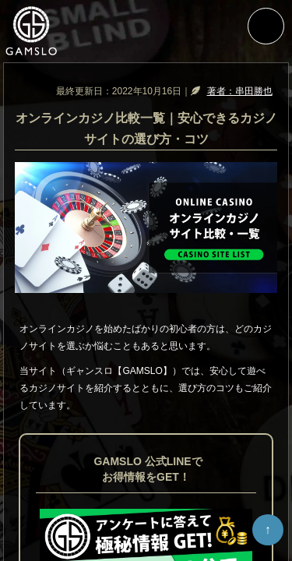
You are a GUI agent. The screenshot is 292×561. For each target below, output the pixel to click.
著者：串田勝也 (240, 91)
